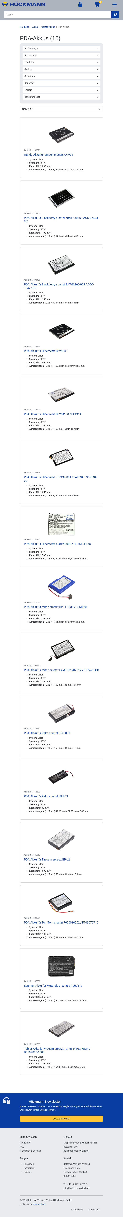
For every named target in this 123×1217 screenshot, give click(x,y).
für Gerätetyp (61, 48)
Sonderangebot (61, 97)
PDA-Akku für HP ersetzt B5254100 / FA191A (52, 414)
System (61, 69)
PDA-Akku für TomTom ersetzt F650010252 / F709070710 (61, 922)
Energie (61, 90)
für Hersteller (61, 55)
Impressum (77, 1209)
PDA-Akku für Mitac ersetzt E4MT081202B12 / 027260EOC (61, 670)
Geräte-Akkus (48, 27)
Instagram (29, 1168)
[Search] (57, 14)
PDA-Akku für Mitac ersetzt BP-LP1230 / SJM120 (55, 607)
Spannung (61, 76)
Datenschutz (94, 1209)
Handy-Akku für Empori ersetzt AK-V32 (48, 154)
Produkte (24, 27)
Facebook (29, 1164)
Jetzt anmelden (61, 1118)
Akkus (35, 27)
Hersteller (61, 62)
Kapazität (61, 83)
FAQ (22, 1146)
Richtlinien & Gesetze (30, 1150)
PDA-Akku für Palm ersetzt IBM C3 (46, 796)
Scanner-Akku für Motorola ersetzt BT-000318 (53, 985)
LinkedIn (28, 1172)
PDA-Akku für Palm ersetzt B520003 (47, 733)
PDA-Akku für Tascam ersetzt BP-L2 (47, 859)
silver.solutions (39, 1204)
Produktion (25, 1142)
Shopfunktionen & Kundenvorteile (80, 1142)
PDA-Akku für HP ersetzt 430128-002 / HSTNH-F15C (57, 544)
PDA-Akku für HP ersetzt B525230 (45, 351)
